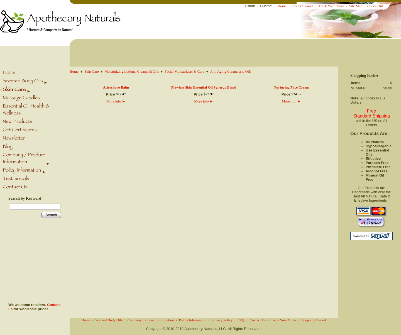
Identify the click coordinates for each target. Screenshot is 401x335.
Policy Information (192, 320)
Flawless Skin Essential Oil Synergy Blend (203, 87)
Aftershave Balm (116, 87)
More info (115, 101)
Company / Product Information (151, 320)
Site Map (355, 6)
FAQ (241, 320)
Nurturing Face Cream (291, 87)
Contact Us (258, 320)
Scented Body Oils (109, 320)
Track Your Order (331, 6)
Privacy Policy (222, 320)
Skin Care (91, 71)
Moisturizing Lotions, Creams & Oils (132, 71)
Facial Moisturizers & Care (184, 71)
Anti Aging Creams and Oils (230, 71)
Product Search (303, 6)
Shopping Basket (313, 320)
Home (282, 6)
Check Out (375, 6)
